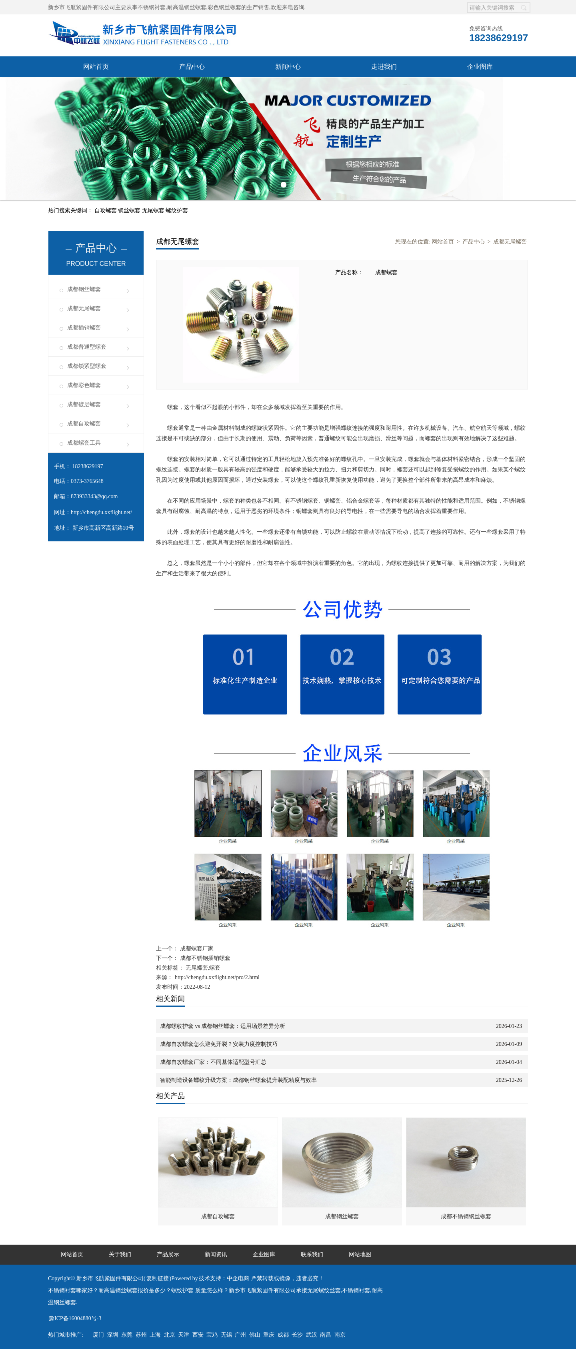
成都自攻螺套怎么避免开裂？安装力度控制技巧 (219, 1044)
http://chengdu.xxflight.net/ (101, 512)
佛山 (254, 1335)
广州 (240, 1335)
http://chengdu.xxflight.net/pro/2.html (217, 977)
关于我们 (120, 1254)
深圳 (112, 1335)
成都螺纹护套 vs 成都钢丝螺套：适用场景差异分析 (222, 1026)
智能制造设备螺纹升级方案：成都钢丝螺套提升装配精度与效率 (238, 1080)
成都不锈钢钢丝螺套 (466, 1216)
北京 (169, 1335)
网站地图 (360, 1254)
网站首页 (96, 66)
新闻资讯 (216, 1254)
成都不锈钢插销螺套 (204, 958)
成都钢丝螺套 (84, 289)
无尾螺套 (154, 211)
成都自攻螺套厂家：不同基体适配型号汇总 (213, 1062)
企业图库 (480, 66)
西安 (198, 1335)
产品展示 (168, 1254)
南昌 (325, 1335)
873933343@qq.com (94, 496)
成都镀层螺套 (84, 404)
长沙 (297, 1335)
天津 (183, 1335)
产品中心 (192, 66)
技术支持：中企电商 (224, 1278)
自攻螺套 (106, 211)
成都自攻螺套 (84, 424)
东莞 (126, 1335)
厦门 (98, 1335)
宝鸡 (212, 1335)
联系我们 (312, 1254)
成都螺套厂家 (196, 949)
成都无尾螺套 (84, 308)
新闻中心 (288, 66)
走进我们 (384, 66)
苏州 (141, 1335)
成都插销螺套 (84, 328)
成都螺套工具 (84, 443)
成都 (283, 1335)
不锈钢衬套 (152, 7)
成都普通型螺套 (86, 347)
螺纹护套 (177, 211)
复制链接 (157, 1278)
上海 (155, 1335)
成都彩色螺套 (84, 385)
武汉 (311, 1335)
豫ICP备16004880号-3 (75, 1318)
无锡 (226, 1335)
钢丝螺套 (130, 211)
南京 (340, 1335)
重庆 (268, 1335)
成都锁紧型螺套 (86, 366)
